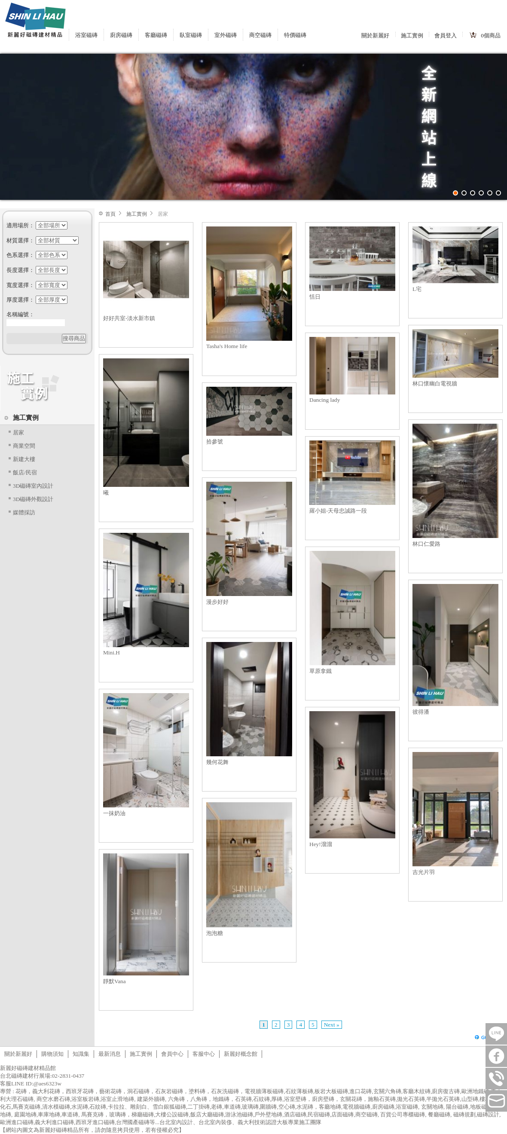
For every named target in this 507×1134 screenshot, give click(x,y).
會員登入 (445, 35)
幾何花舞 (217, 762)
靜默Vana (114, 981)
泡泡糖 (214, 933)
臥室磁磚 (191, 35)
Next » (331, 1024)
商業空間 (24, 446)
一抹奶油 (114, 813)
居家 (18, 432)
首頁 (110, 214)
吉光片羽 (423, 872)
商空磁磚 (260, 35)
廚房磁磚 (121, 35)
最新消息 (109, 1054)
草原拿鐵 (320, 671)
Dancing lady (324, 400)
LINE (496, 1034)
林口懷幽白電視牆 (434, 383)
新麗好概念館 (240, 1054)
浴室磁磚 (86, 35)
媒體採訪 (24, 512)
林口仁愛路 (426, 544)
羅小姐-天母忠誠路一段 (338, 510)
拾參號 (214, 441)
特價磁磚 (295, 35)
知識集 (81, 1054)
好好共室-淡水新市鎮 (129, 318)
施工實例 (412, 35)
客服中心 (203, 1054)
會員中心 (172, 1054)
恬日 (315, 296)
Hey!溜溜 (320, 844)
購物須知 (52, 1054)
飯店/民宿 (25, 472)
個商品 (491, 35)
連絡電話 (496, 1078)
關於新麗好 (375, 35)
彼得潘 (420, 712)
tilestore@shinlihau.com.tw (496, 1101)
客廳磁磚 (156, 35)
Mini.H (111, 652)
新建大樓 (24, 459)
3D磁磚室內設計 (33, 486)
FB (496, 1056)
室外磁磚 (225, 35)
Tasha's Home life (226, 346)
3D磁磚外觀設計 (33, 499)
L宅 (416, 289)
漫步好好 (217, 602)
